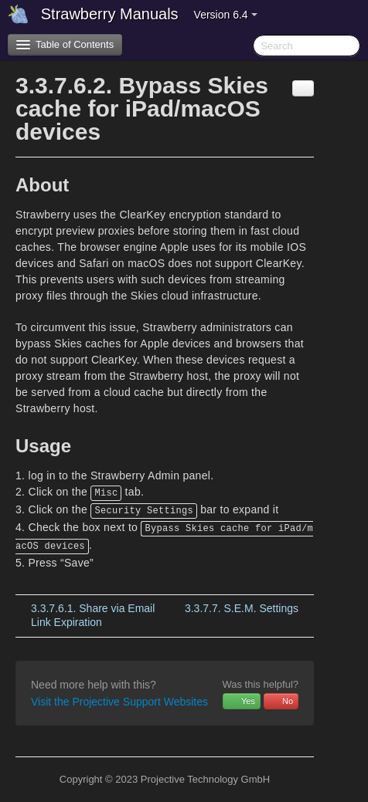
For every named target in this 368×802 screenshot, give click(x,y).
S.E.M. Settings (241, 608)
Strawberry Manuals (110, 13)
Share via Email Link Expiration (93, 615)
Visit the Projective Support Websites (119, 701)
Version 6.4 (225, 14)
